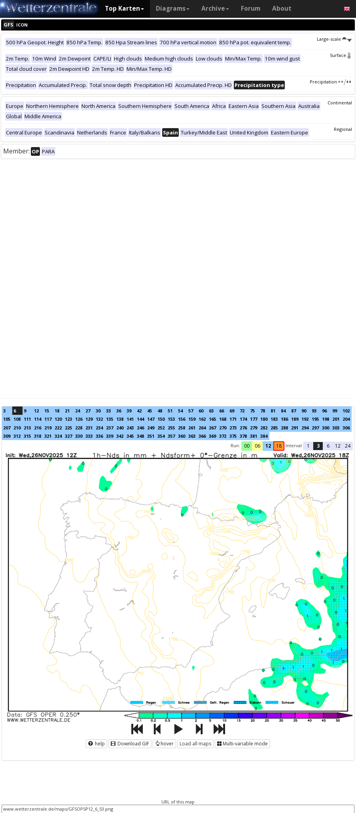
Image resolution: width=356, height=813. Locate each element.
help (96, 743)
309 (6, 436)
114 (37, 419)
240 (119, 428)
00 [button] (247, 445)
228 (78, 428)
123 (68, 419)
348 (140, 436)
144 (140, 419)
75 (252, 411)
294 (305, 428)
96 (324, 411)
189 (294, 419)
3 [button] (318, 445)
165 (212, 419)
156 (181, 419)
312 (17, 436)
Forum (250, 8)
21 (67, 411)
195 (315, 419)
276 (243, 428)
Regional (343, 129)
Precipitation (331, 82)
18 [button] (279, 445)
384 (263, 436)
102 (346, 411)
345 (130, 436)
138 (119, 419)
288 (284, 428)
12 (36, 411)
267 (212, 428)
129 (89, 419)
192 (305, 419)
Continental (340, 103)
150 (161, 419)
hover (164, 743)
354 (161, 436)
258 (181, 428)
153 (171, 419)
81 (273, 411)
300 (325, 428)
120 (58, 419)
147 (150, 419)
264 (202, 428)
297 (315, 428)
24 (77, 411)
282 (263, 428)
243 (130, 428)
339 (109, 436)
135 (109, 419)
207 (6, 428)
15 (46, 411)
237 (109, 428)
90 (303, 411)
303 (335, 428)
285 (274, 428)
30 (98, 411)
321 (47, 436)
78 (262, 411)
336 (99, 436)
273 (233, 428)
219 (47, 428)
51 (170, 411)
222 (58, 428)
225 (68, 428)
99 (334, 411)
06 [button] (257, 445)
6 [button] (328, 445)
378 (243, 436)
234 (99, 428)
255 (171, 428)
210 (17, 428)
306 (346, 428)
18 (57, 411)
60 (201, 411)
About (282, 8)
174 (243, 419)
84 (283, 411)
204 (346, 419)
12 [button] (268, 445)
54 (180, 411)
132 (99, 419)
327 (68, 436)
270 (222, 428)
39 (129, 411)
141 (130, 419)
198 (325, 419)
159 (191, 419)
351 (150, 436)
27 (87, 411)
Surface (341, 55)
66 (221, 411)
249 (150, 428)
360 (181, 436)
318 (37, 436)
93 (314, 411)
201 (335, 419)
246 (140, 428)
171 (233, 419)
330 (78, 436)
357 (171, 436)
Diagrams (172, 8)
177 (253, 419)
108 (17, 419)
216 (37, 428)
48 (159, 411)
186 (284, 419)
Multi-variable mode (242, 743)
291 (294, 428)
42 (139, 411)
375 (233, 436)
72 (242, 411)
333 (89, 436)
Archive (215, 8)
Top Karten (124, 8)
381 (253, 436)
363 (191, 436)
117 (47, 419)
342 (119, 436)
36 (118, 411)
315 (27, 436)
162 (202, 419)
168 (222, 419)
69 (231, 411)
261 (191, 428)
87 (293, 411)
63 (211, 411)
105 (6, 419)
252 (161, 428)
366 (202, 436)
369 (212, 436)
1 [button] (308, 445)
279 (253, 428)
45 (149, 411)
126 (78, 419)
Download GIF (130, 743)
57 (190, 411)
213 (27, 428)
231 (89, 428)
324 (58, 436)
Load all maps (195, 743)
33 (108, 411)
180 (263, 419)
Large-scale (334, 39)
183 (274, 419)
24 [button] (347, 445)
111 (27, 419)
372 (222, 436)
